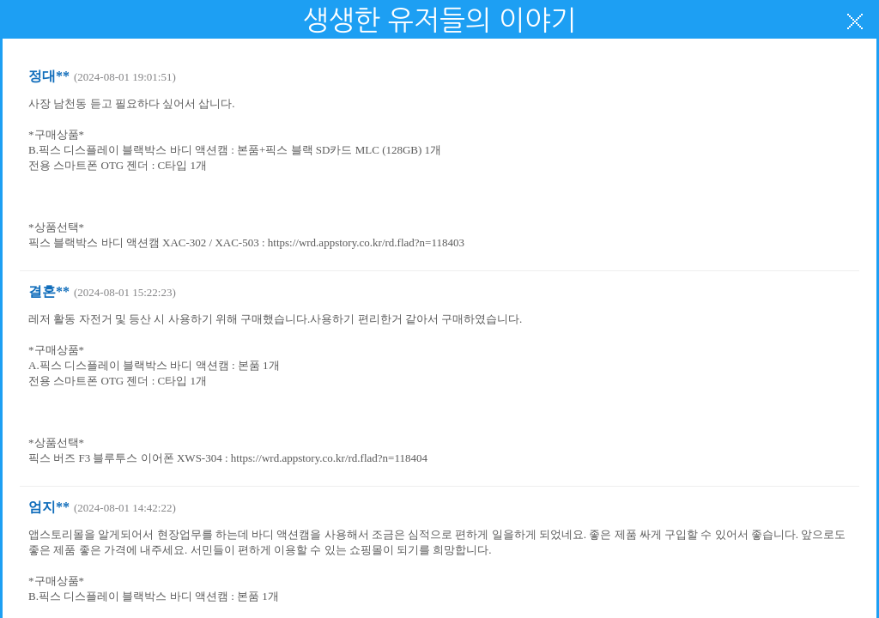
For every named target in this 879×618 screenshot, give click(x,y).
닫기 (855, 21)
